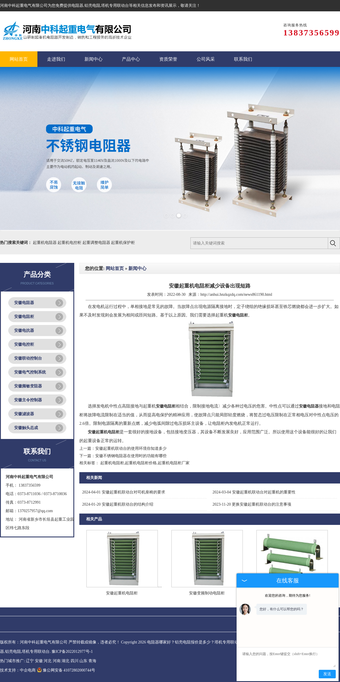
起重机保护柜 (123, 242)
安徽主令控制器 (28, 400)
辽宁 (30, 661)
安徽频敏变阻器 (28, 386)
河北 (48, 661)
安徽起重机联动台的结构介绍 (117, 504)
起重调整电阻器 (96, 242)
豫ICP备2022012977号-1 (72, 651)
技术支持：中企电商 (18, 670)
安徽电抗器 (24, 330)
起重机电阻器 (45, 242)
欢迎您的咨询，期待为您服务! (287, 595)
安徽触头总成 (26, 428)
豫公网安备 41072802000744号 (66, 670)
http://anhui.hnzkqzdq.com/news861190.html (236, 294)
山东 (83, 661)
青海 (92, 661)
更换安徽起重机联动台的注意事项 (251, 504)
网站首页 (115, 268)
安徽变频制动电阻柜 (207, 593)
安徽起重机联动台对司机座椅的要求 (123, 492)
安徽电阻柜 (24, 316)
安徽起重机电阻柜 (122, 593)
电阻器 (77, 5)
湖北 (65, 661)
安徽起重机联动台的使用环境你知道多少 (131, 448)
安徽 (39, 661)
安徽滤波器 (24, 414)
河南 (57, 661)
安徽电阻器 (24, 303)
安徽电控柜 (24, 344)
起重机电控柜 (70, 242)
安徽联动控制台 (28, 358)
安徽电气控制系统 (30, 372)
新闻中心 (137, 268)
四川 (74, 661)
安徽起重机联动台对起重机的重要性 (254, 492)
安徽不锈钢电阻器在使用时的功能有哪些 (131, 456)
